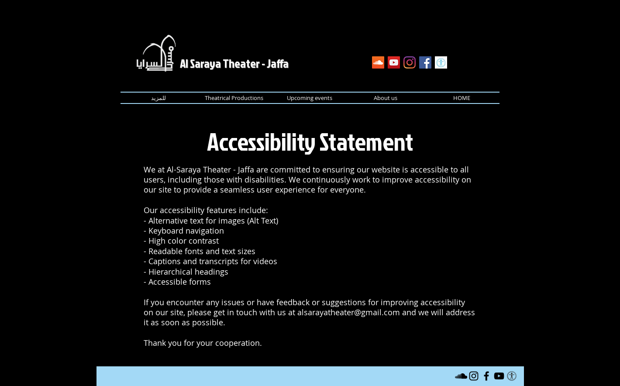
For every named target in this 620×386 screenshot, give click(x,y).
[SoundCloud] (378, 62)
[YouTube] (394, 62)
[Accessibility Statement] (441, 62)
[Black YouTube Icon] (499, 376)
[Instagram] (409, 62)
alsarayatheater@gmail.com (348, 312)
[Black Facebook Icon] (486, 376)
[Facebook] (425, 62)
